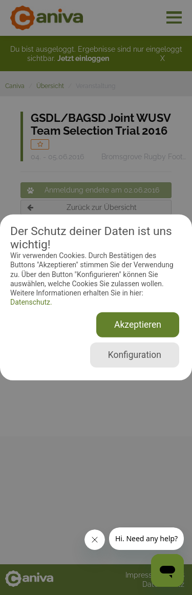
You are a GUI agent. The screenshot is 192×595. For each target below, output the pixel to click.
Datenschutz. (31, 302)
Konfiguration (134, 355)
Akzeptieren (137, 325)
